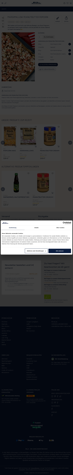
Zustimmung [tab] (12, 227)
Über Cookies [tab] (60, 227)
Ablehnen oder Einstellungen (36, 251)
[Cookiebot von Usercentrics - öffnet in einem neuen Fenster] (64, 223)
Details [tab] (36, 227)
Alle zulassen (60, 251)
